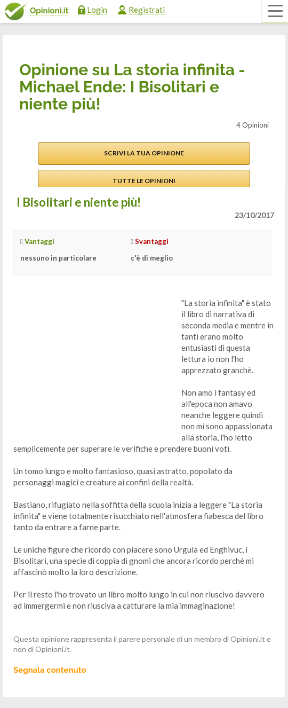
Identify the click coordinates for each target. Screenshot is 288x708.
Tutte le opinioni (144, 181)
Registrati (147, 9)
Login (97, 9)
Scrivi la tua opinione (144, 153)
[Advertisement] (93, 364)
